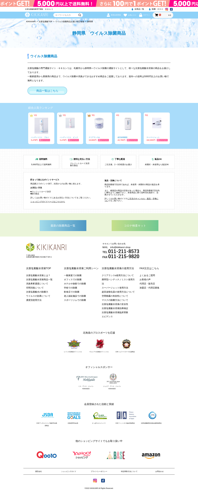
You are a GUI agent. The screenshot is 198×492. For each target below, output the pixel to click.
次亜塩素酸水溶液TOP (38, 268)
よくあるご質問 (147, 275)
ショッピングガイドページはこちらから (47, 202)
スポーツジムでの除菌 (75, 300)
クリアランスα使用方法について (118, 275)
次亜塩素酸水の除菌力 (37, 292)
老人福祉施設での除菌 (75, 296)
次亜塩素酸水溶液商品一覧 (39, 279)
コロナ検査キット (135, 225)
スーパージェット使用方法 (115, 288)
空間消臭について (35, 288)
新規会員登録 (114, 15)
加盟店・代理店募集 (149, 288)
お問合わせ (159, 471)
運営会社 (38, 471)
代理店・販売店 (147, 283)
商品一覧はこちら (47, 90)
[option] (41, 128)
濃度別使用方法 (34, 300)
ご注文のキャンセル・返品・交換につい (131, 199)
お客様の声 (145, 279)
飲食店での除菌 (71, 292)
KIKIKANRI (31, 21)
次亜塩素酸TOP (45, 21)
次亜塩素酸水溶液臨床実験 (115, 312)
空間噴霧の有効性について (115, 296)
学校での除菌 (70, 288)
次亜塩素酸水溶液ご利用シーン (81, 268)
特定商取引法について (129, 471)
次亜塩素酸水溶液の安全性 (115, 304)
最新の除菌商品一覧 (63, 225)
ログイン (144, 15)
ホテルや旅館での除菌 (75, 283)
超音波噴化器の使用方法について (118, 292)
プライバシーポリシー (99, 471)
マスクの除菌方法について (115, 300)
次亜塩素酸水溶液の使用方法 (118, 268)
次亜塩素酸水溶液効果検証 (115, 308)
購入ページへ (45, 140)
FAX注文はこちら (149, 268)
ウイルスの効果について (38, 296)
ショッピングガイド (68, 471)
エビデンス (107, 316)
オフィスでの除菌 (73, 279)
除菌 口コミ (156, 9)
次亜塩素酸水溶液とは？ (38, 275)
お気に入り (130, 15)
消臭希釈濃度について (37, 283)
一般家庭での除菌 (73, 275)
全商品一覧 (138, 9)
